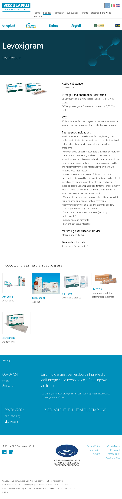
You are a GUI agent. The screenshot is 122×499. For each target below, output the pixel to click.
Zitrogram (8, 338)
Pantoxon (67, 293)
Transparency (113, 454)
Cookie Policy (113, 446)
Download (8, 386)
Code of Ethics (113, 457)
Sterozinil (97, 289)
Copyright (115, 450)
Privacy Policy (93, 446)
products (47, 12)
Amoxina (7, 296)
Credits (96, 454)
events (85, 12)
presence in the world (101, 12)
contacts (38, 16)
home (37, 12)
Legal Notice (94, 450)
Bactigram (38, 298)
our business (72, 12)
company (59, 12)
